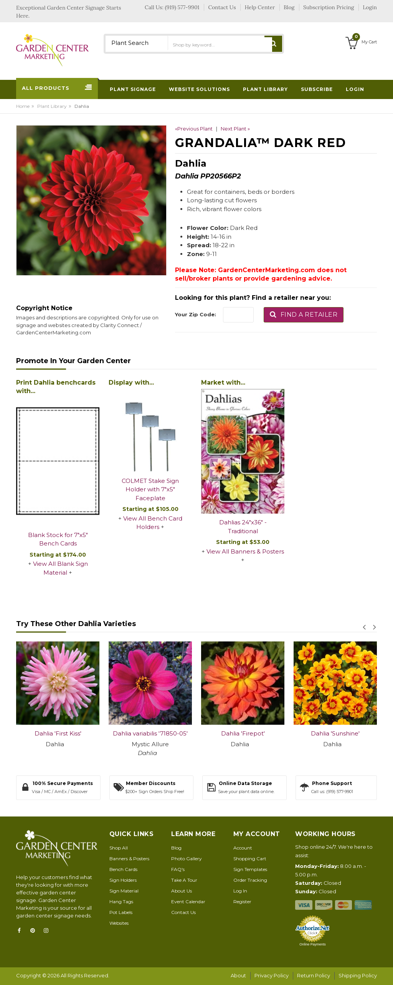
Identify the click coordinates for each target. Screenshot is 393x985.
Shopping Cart (249, 858)
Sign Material (124, 891)
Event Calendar (188, 901)
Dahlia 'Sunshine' (335, 733)
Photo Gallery (186, 858)
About (238, 975)
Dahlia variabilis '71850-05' (150, 733)
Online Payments (312, 944)
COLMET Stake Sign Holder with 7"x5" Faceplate (150, 489)
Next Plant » (235, 129)
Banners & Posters (129, 858)
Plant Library (52, 106)
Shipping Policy (358, 975)
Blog (176, 848)
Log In (240, 891)
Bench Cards (123, 869)
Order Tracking (250, 880)
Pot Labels (120, 912)
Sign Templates (250, 869)
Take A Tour (184, 880)
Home (23, 106)
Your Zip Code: (195, 314)
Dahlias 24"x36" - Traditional (243, 527)
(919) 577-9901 (182, 7)
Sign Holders (123, 880)
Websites (119, 923)
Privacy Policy (271, 975)
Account (242, 848)
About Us (181, 891)
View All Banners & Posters (245, 551)
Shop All (118, 848)
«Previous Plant (194, 129)
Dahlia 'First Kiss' (58, 733)
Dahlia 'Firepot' (243, 733)
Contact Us (183, 912)
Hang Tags (121, 901)
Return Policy (313, 975)
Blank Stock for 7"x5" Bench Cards (58, 539)
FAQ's (178, 869)
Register (242, 901)
